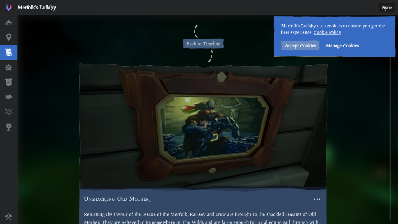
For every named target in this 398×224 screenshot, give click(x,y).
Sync (387, 7)
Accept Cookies (299, 45)
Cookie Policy (326, 32)
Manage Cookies (341, 45)
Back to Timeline (203, 43)
